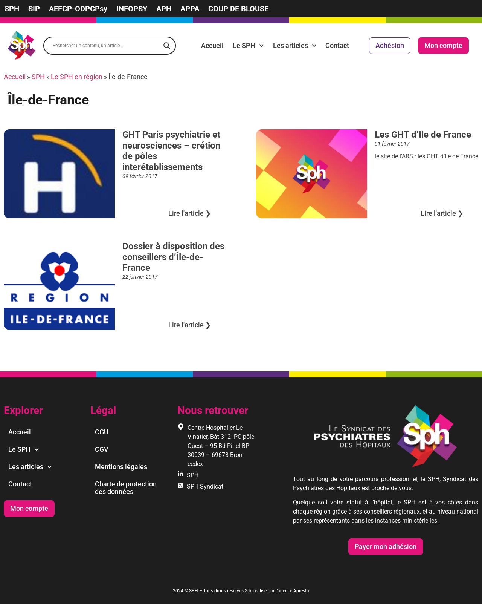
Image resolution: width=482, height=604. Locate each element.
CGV (101, 449)
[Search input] (106, 45)
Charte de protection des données (126, 487)
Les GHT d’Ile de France (423, 134)
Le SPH (248, 45)
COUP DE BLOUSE (238, 8)
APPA (189, 8)
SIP (34, 8)
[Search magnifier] (167, 45)
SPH (12, 8)
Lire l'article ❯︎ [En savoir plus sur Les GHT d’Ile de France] (442, 213)
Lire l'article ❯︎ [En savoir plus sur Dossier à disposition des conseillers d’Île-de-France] (189, 325)
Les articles (295, 45)
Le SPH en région (76, 77)
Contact (337, 45)
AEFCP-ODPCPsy (78, 8)
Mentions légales (121, 467)
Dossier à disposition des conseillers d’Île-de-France (173, 257)
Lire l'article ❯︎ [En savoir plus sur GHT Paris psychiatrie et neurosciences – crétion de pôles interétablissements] (189, 213)
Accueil (212, 45)
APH (163, 8)
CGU (101, 432)
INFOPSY (131, 8)
